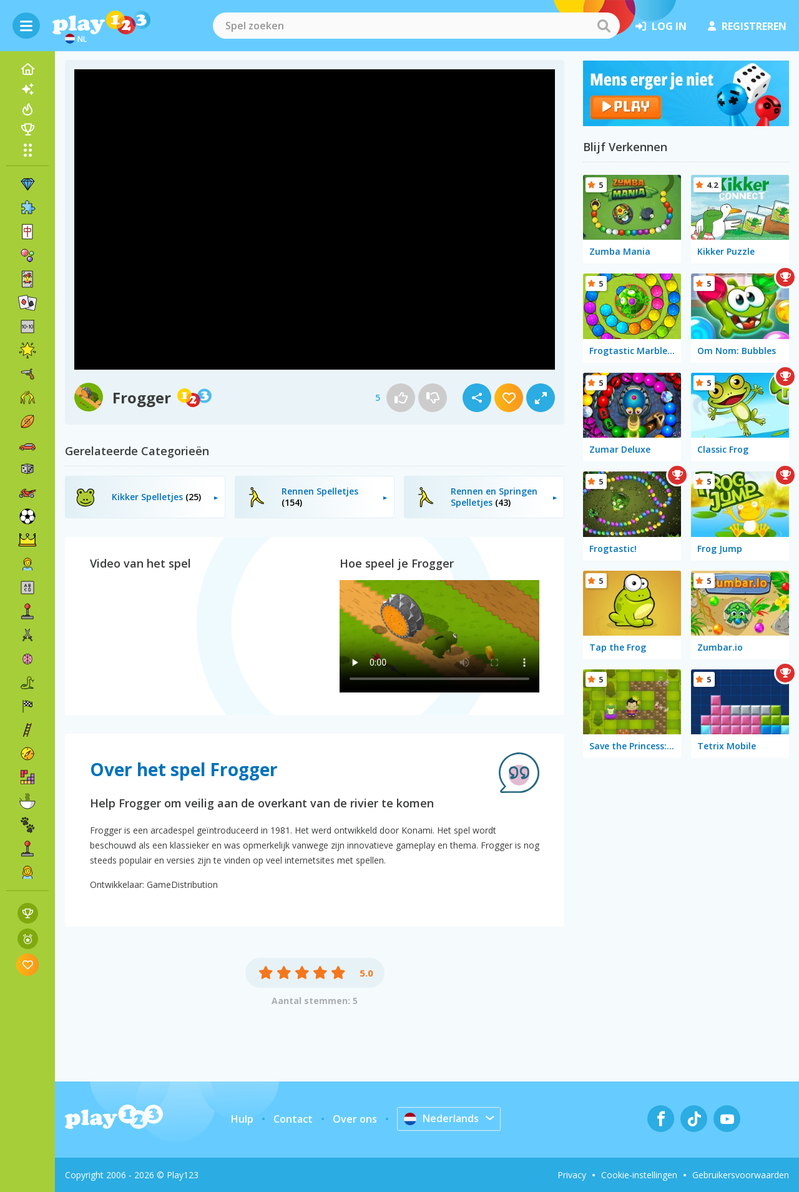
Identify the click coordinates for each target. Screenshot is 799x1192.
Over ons (355, 1119)
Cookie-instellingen (639, 1175)
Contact (293, 1119)
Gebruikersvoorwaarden (740, 1175)
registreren (747, 26)
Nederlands (441, 1118)
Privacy (571, 1175)
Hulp (242, 1119)
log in (661, 26)
